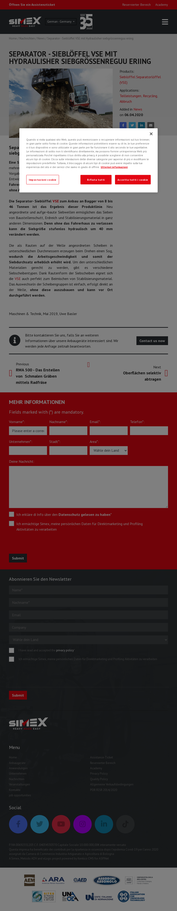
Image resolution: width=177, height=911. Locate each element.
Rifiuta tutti (96, 179)
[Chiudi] (151, 134)
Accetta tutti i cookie (133, 179)
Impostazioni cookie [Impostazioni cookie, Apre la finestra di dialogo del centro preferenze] (42, 179)
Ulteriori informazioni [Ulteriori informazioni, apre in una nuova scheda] (114, 167)
